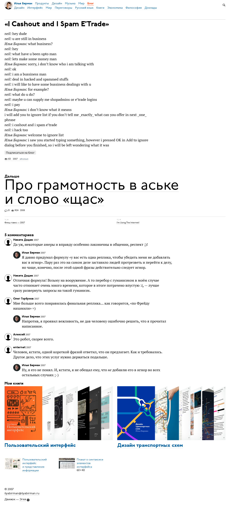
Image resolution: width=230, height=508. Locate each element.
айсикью (24, 158)
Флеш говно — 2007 (15, 222)
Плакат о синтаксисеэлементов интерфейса (90, 463)
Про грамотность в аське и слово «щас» (92, 192)
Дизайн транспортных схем (150, 445)
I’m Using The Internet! (128, 222)
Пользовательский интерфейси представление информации (34, 465)
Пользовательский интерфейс (40, 445)
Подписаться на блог (20, 153)
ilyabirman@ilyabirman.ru (22, 493)
